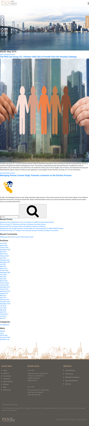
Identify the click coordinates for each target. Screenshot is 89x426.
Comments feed (5, 337)
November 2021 (5, 260)
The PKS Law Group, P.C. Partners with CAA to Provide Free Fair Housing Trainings (38, 57)
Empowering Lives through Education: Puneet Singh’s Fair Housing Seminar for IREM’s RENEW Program (32, 228)
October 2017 (4, 314)
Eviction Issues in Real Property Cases (21, 237)
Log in (2, 333)
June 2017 (3, 316)
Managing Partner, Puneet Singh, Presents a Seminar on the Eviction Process (36, 175)
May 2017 (3, 318)
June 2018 (3, 308)
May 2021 (3, 266)
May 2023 (3, 252)
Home (5, 370)
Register (2, 331)
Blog (4, 387)
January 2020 (4, 285)
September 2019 (5, 291)
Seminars (6, 384)
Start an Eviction (8, 381)
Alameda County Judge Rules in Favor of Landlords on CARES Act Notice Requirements (27, 222)
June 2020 (3, 274)
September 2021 (5, 262)
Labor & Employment (71, 380)
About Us (6, 373)
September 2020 (5, 272)
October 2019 (4, 289)
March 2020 (3, 281)
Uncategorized (4, 325)
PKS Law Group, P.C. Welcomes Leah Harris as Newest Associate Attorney (23, 224)
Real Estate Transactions (72, 377)
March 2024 (3, 245)
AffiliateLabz (4, 237)
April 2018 (3, 312)
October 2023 (4, 247)
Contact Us (6, 379)
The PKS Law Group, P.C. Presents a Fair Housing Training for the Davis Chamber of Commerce (29, 230)
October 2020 (4, 270)
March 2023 (3, 254)
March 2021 (3, 268)
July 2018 (3, 306)
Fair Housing (69, 374)
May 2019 (3, 295)
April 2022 (3, 258)
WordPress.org (4, 339)
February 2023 (4, 256)
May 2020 (3, 277)
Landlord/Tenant (70, 370)
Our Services (7, 376)
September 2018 (5, 304)
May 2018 (3, 310)
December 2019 (5, 287)
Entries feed (3, 335)
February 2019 (4, 299)
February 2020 (4, 283)
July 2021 (3, 264)
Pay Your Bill (6, 390)
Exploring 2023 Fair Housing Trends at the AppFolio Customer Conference (22, 226)
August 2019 (4, 293)
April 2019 (3, 297)
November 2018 (5, 301)
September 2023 (5, 250)
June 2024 (3, 243)
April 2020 (3, 279)
